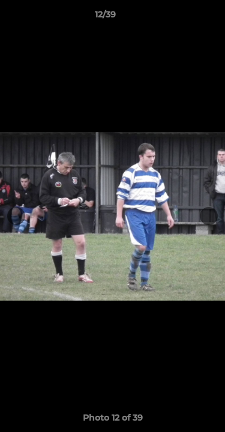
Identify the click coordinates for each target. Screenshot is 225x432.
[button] (182, 17)
